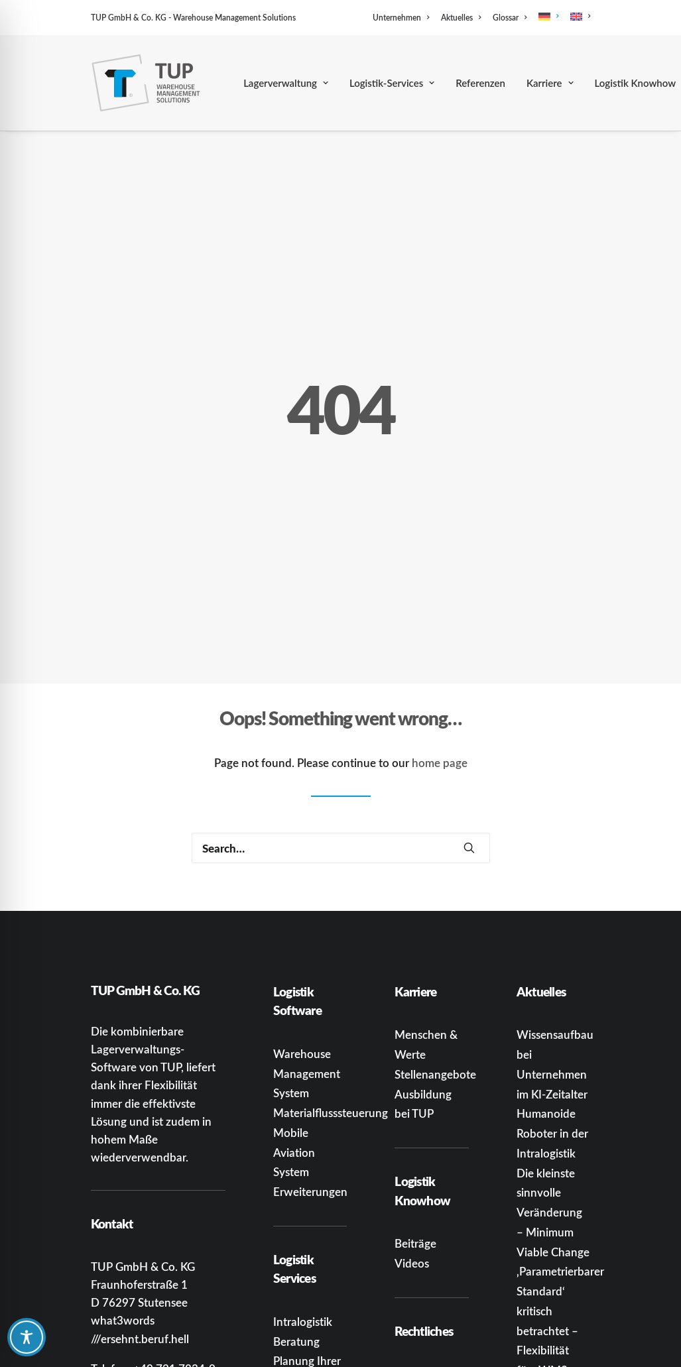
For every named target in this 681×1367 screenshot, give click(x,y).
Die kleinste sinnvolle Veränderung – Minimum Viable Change (553, 1117)
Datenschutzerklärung (450, 1358)
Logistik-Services (391, 83)
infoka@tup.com (170, 1291)
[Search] (341, 753)
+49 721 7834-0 (174, 1273)
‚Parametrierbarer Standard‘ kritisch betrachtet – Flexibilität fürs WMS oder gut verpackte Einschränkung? (560, 1255)
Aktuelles (461, 17)
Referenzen (480, 83)
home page (439, 668)
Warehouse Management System (306, 978)
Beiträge (415, 1149)
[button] (469, 753)
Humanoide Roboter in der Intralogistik (552, 1039)
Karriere (550, 83)
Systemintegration (318, 1345)
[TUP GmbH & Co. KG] (146, 83)
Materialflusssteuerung (330, 1018)
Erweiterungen (310, 1097)
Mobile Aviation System (294, 1057)
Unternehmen (401, 17)
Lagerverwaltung (285, 83)
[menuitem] (403, 17)
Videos (412, 1168)
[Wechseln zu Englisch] (578, 16)
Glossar (509, 17)
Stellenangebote (435, 979)
